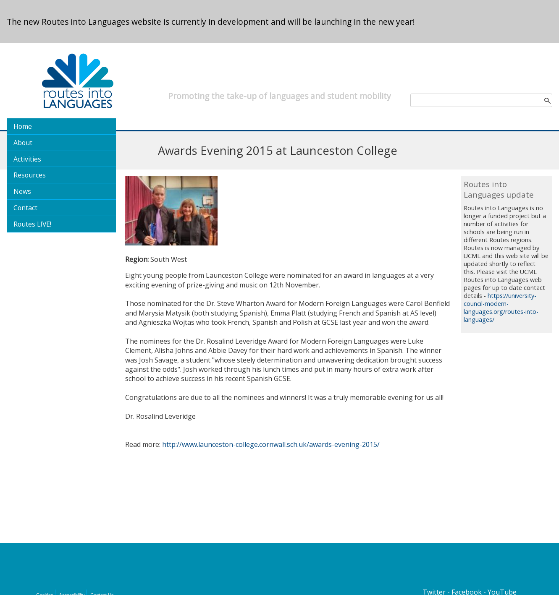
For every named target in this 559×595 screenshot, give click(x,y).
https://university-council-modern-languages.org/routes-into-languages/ (501, 308)
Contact (25, 207)
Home (22, 126)
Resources (29, 175)
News (22, 191)
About (22, 142)
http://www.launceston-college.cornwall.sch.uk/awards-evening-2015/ (271, 444)
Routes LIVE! (32, 224)
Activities (27, 159)
